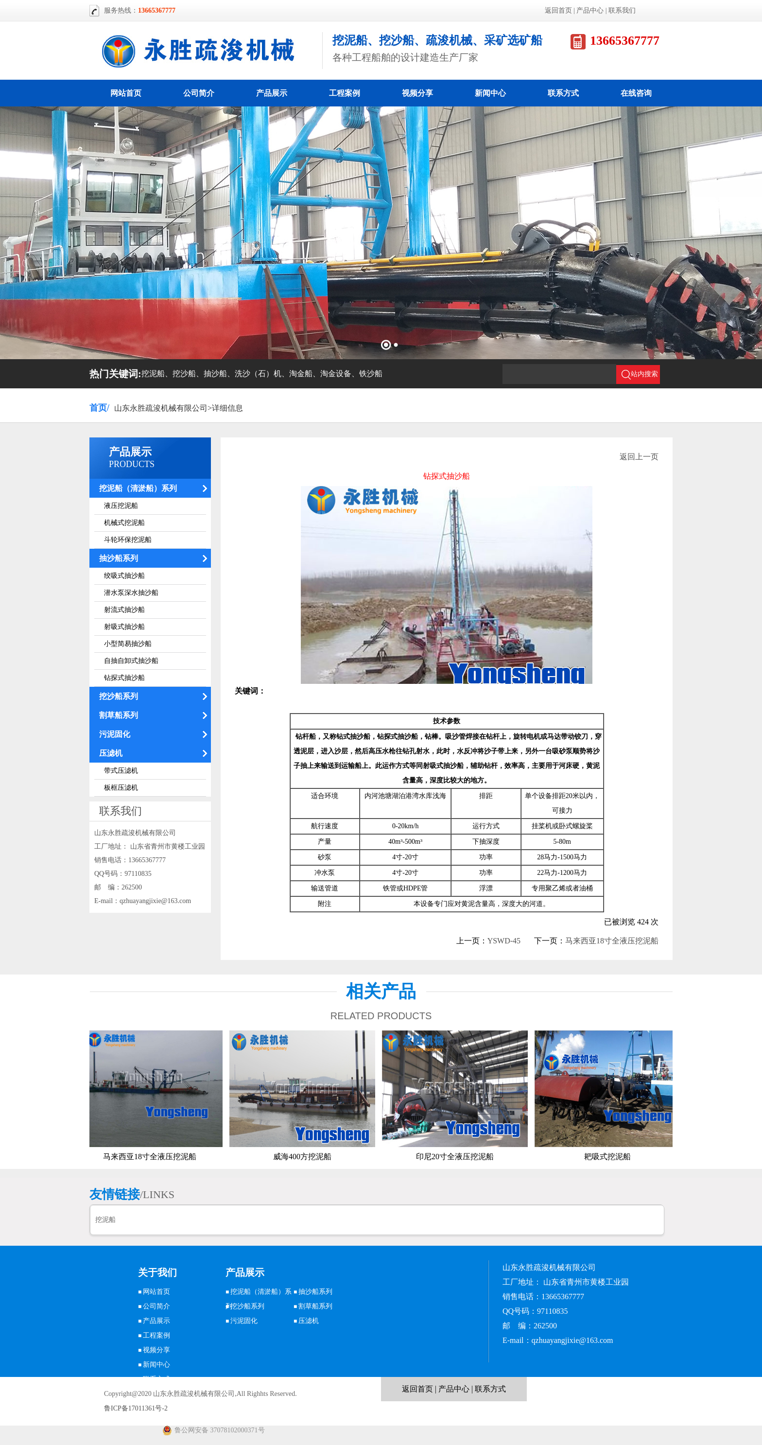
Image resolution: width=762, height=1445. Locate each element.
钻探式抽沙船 (124, 677)
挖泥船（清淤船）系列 (138, 488)
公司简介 (198, 93)
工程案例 (344, 93)
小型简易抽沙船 (128, 643)
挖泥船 (105, 1219)
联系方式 (563, 93)
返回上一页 (639, 457)
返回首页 (558, 10)
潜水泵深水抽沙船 (131, 592)
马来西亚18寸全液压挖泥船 (611, 941)
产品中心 (590, 10)
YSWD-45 (503, 941)
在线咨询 (636, 93)
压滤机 (110, 753)
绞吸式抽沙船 (124, 575)
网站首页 (125, 93)
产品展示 (271, 93)
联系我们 (622, 10)
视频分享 (417, 93)
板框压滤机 (121, 787)
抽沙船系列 (118, 558)
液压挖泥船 (121, 505)
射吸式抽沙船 (124, 626)
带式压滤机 (121, 770)
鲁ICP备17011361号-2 (136, 1408)
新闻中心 (490, 93)
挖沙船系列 (118, 696)
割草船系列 (118, 715)
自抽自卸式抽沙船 (131, 660)
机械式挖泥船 (124, 522)
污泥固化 (114, 734)
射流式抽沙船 (124, 609)
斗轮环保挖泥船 (128, 539)
